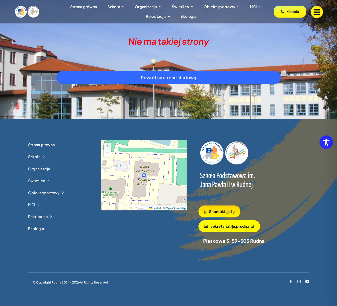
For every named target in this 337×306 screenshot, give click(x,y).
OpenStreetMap (176, 208)
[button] (144, 175)
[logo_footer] (227, 167)
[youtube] (307, 281)
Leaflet (155, 208)
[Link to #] (317, 12)
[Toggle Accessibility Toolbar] (326, 142)
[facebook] (291, 281)
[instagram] (299, 281)
